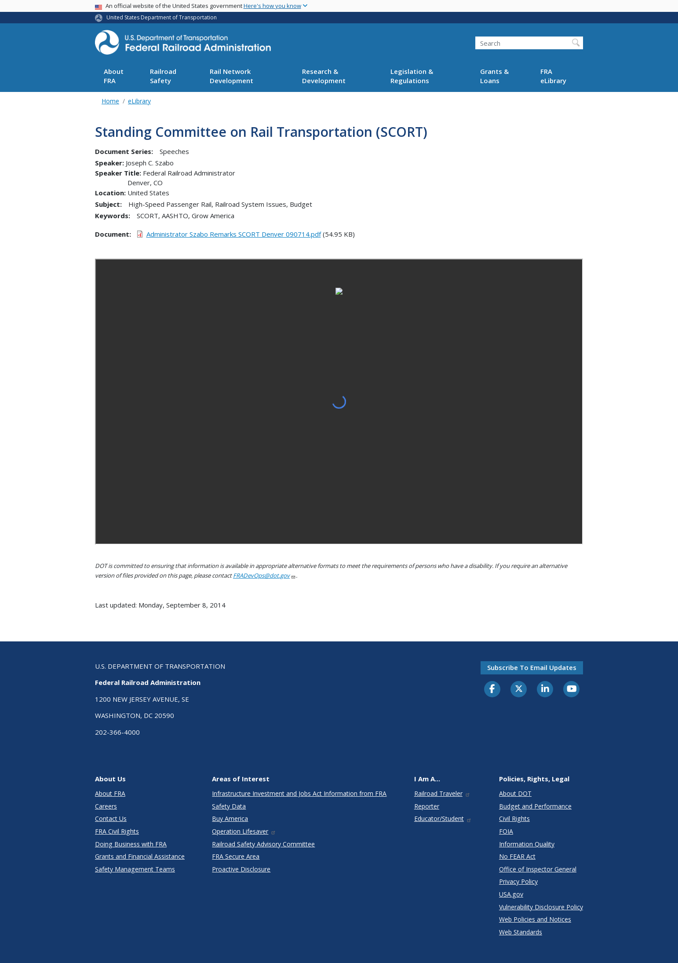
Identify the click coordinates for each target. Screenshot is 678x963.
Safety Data (229, 806)
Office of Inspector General (537, 869)
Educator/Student (443, 818)
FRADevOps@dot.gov (264, 575)
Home (110, 101)
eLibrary (139, 101)
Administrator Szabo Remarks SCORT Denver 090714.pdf (233, 234)
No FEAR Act (517, 856)
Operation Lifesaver (244, 831)
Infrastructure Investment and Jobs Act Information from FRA (299, 793)
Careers (106, 806)
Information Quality (526, 844)
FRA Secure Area (235, 856)
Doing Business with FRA (131, 844)
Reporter (426, 806)
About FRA (114, 76)
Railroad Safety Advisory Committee (263, 844)
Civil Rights (514, 818)
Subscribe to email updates (531, 667)
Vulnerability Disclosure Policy (541, 907)
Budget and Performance (535, 806)
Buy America (230, 818)
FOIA (506, 831)
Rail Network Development (231, 76)
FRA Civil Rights (117, 831)
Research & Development (324, 76)
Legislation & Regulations (411, 76)
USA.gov (511, 894)
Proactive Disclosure (241, 869)
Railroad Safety (163, 76)
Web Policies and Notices (535, 919)
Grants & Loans (494, 76)
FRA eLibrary (553, 76)
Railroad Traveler (442, 793)
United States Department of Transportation (161, 17)
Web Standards (520, 932)
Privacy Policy (518, 881)
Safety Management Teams (135, 869)
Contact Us (111, 818)
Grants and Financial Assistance (140, 856)
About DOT (515, 793)
